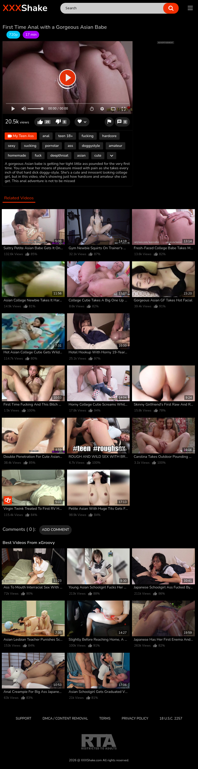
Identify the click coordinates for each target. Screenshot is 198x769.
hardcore (109, 135)
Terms (104, 718)
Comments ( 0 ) (19, 529)
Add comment (55, 529)
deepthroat (59, 155)
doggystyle (91, 145)
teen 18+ (65, 135)
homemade (17, 155)
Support (23, 718)
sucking (30, 145)
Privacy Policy (135, 718)
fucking (88, 135)
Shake (25, 8)
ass (70, 145)
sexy (11, 145)
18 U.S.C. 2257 (171, 718)
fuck (38, 155)
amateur (115, 145)
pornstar (52, 145)
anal (46, 135)
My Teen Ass (21, 136)
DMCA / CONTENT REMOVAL (65, 718)
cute (97, 155)
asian (81, 155)
